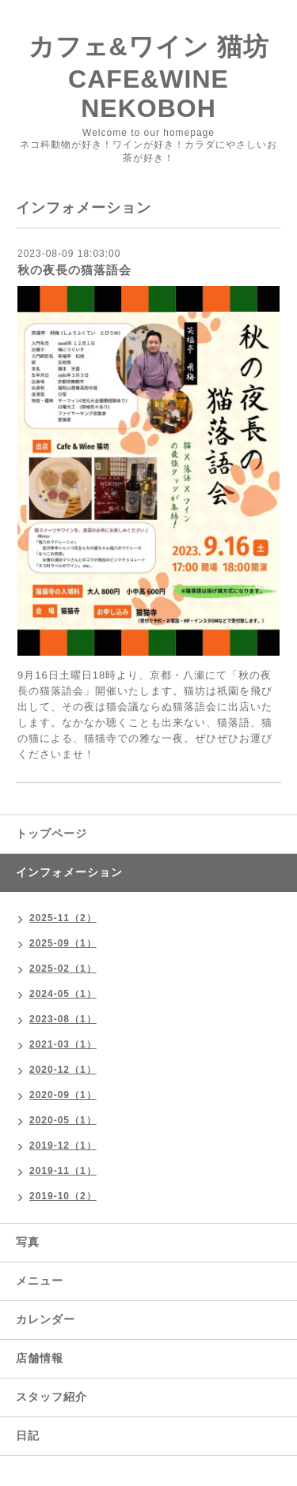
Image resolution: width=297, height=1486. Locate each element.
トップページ (51, 833)
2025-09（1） (63, 943)
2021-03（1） (63, 1044)
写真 (28, 1242)
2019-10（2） (63, 1196)
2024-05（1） (63, 993)
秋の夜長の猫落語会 (74, 270)
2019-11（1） (63, 1170)
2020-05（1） (63, 1120)
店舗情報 (39, 1358)
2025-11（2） (63, 918)
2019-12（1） (63, 1145)
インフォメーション (69, 872)
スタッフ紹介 (51, 1396)
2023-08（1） (63, 1019)
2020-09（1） (63, 1094)
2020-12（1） (63, 1069)
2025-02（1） (63, 968)
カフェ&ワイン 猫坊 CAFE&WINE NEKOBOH (149, 77)
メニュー (39, 1280)
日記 (28, 1435)
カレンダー (45, 1319)
